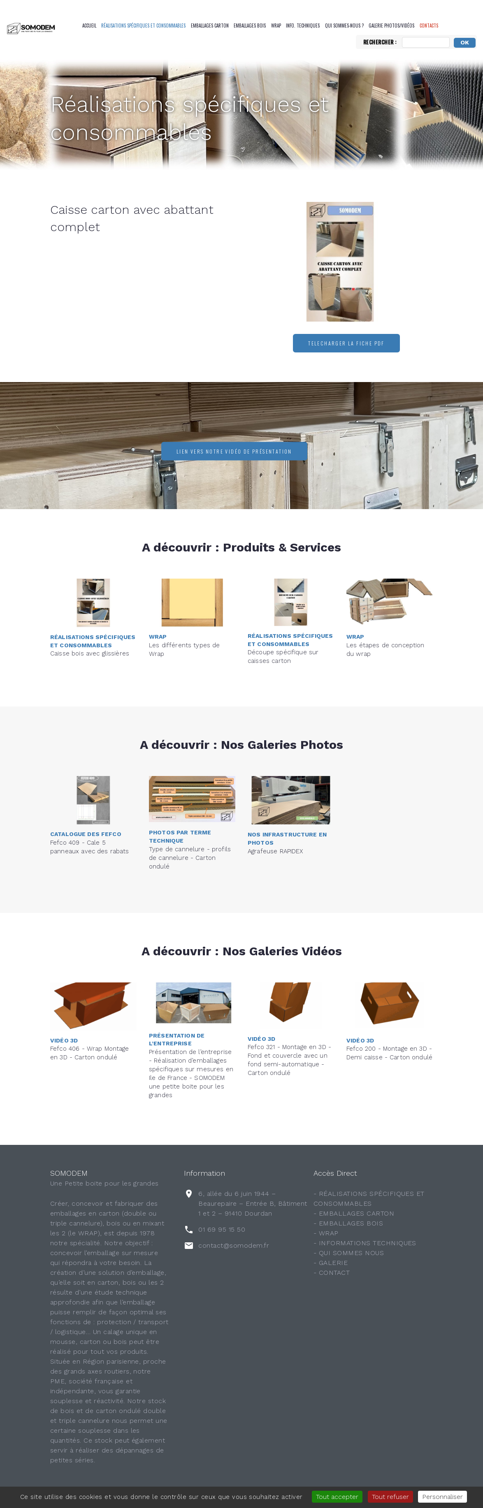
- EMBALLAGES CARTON (353, 1213)
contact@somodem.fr (233, 1245)
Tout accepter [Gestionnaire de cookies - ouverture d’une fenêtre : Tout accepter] (337, 1497)
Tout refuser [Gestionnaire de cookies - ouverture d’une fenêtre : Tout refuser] (390, 1497)
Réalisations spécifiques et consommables (143, 25)
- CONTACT (331, 1272)
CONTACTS (429, 25)
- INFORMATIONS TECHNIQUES (364, 1243)
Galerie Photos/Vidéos (391, 25)
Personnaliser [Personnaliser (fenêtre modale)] (442, 1497)
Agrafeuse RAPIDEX (275, 831)
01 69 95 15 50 (221, 1229)
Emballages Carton (210, 25)
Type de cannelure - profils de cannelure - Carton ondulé (190, 834)
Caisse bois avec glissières (89, 634)
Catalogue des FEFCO (85, 814)
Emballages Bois (250, 25)
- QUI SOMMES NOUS (348, 1253)
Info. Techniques (303, 25)
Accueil (89, 25)
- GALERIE (330, 1263)
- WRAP (326, 1233)
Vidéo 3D (64, 1021)
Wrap (276, 25)
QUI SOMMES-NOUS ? (344, 25)
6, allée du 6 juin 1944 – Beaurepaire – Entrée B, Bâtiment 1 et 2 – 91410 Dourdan (252, 1203)
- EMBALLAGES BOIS (348, 1223)
